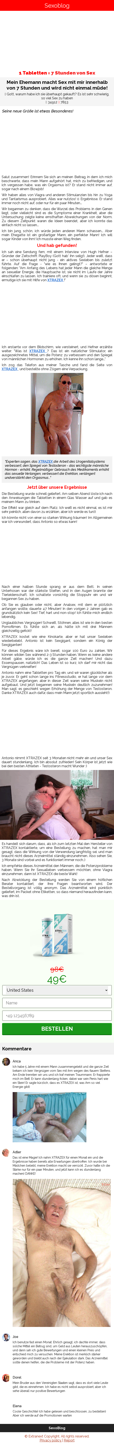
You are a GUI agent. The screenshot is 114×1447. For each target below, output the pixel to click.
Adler (17, 1152)
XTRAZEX (55, 280)
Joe (15, 1337)
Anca (17, 1061)
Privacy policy (51, 1440)
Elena (17, 1406)
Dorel (17, 1377)
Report (69, 1440)
